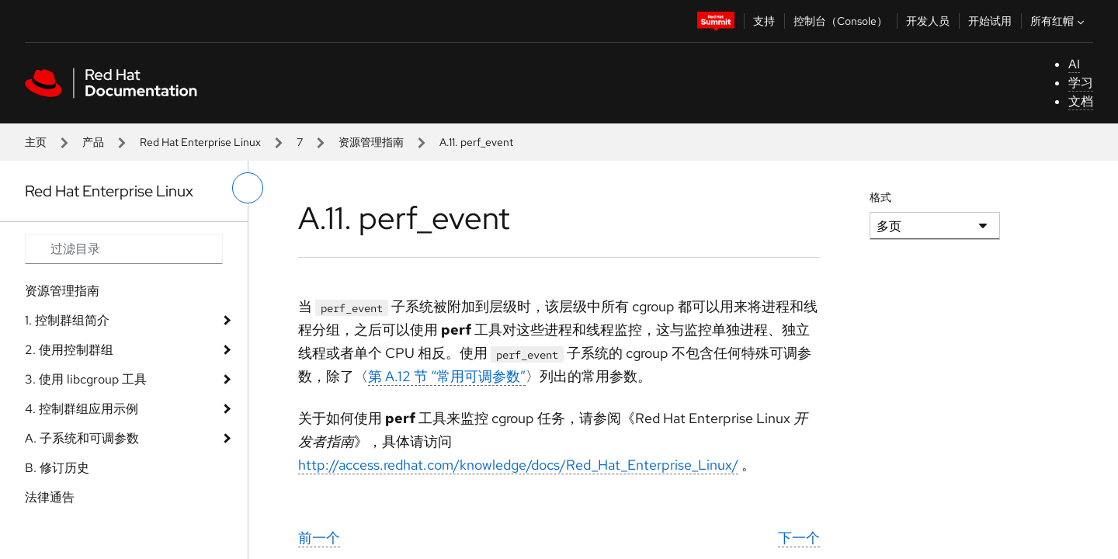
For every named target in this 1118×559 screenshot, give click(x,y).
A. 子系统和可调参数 (82, 438)
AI (1074, 64)
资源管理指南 (371, 142)
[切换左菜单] (247, 187)
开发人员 (928, 21)
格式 (880, 197)
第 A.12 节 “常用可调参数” (447, 376)
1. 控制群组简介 (67, 320)
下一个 (799, 538)
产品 (93, 142)
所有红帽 (1059, 21)
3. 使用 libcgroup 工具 (86, 379)
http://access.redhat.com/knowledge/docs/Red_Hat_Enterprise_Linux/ (518, 465)
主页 (36, 142)
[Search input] (124, 249)
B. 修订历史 (57, 468)
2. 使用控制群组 (69, 350)
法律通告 (50, 497)
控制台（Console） (840, 21)
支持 (764, 21)
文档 (1080, 101)
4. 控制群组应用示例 (81, 409)
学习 (1080, 83)
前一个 (319, 538)
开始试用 (990, 21)
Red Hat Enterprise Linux (200, 142)
